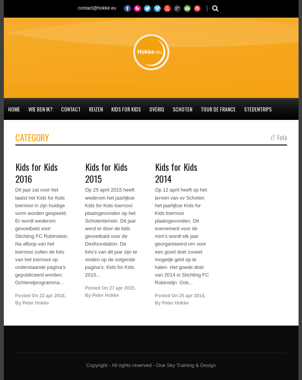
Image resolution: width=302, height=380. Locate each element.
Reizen (96, 109)
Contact (71, 109)
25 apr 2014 (191, 295)
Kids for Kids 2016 (36, 172)
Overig (156, 109)
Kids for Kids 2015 (106, 172)
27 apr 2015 (121, 288)
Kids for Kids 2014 (176, 172)
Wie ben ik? (40, 109)
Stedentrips (258, 109)
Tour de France (218, 109)
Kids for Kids (126, 109)
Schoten (182, 109)
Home (14, 109)
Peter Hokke (35, 303)
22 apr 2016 (52, 295)
